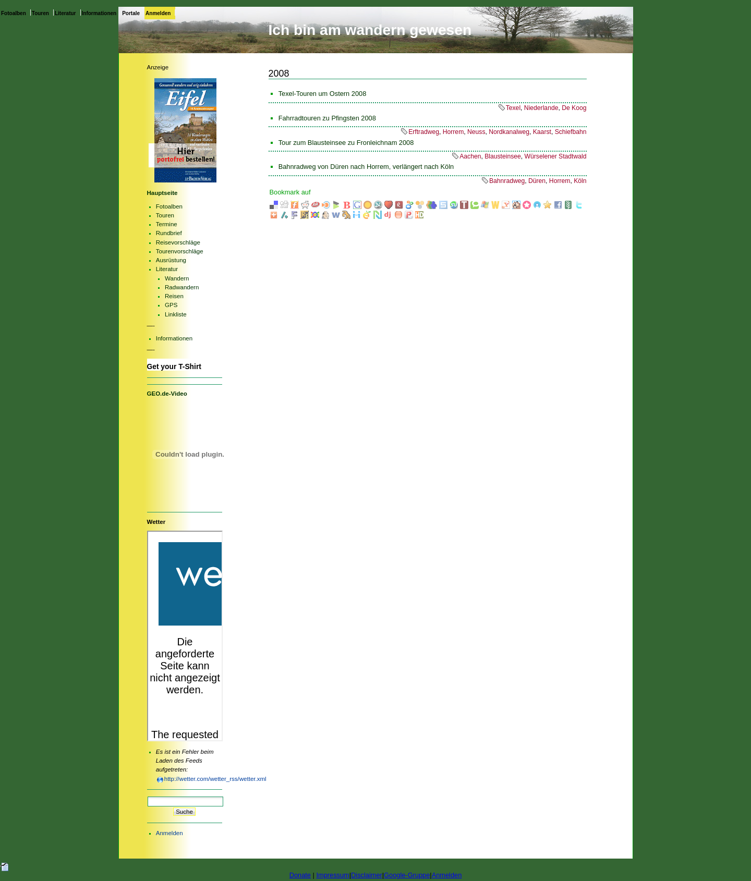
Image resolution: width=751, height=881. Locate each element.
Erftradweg (423, 132)
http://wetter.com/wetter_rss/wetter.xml (215, 779)
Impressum (332, 875)
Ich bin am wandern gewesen (370, 30)
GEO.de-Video (167, 393)
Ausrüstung (171, 260)
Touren (40, 13)
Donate (300, 875)
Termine (166, 224)
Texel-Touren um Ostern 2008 (322, 93)
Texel (513, 108)
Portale (131, 13)
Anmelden (158, 13)
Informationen (99, 13)
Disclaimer (366, 875)
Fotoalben (13, 13)
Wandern (177, 278)
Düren (537, 181)
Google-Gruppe (407, 875)
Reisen (174, 296)
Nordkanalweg (509, 132)
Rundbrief (169, 233)
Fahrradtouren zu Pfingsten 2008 (327, 118)
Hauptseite (162, 193)
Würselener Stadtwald (556, 156)
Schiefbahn (571, 132)
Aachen (470, 156)
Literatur (65, 13)
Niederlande (541, 108)
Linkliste (176, 314)
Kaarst (542, 132)
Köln (580, 181)
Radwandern (182, 287)
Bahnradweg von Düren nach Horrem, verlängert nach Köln (366, 166)
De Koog (574, 108)
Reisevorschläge (178, 242)
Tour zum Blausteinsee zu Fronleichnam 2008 (346, 142)
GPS (171, 305)
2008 (279, 73)
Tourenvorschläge (179, 251)
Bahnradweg (507, 181)
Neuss (476, 132)
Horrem (453, 132)
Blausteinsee (502, 156)
